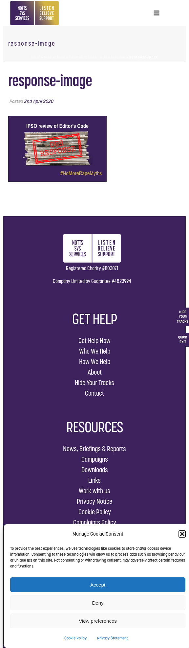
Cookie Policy (75, 638)
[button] (182, 534)
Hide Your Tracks (94, 382)
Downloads (94, 469)
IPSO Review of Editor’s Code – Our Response (84, 57)
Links (94, 480)
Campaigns (94, 459)
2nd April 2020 (38, 101)
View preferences (98, 621)
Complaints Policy (94, 522)
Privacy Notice (94, 501)
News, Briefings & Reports (94, 448)
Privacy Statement (112, 638)
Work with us (94, 490)
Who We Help (94, 351)
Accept (97, 585)
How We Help (94, 361)
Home (35, 57)
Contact (94, 393)
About (95, 372)
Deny (97, 603)
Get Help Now (94, 340)
